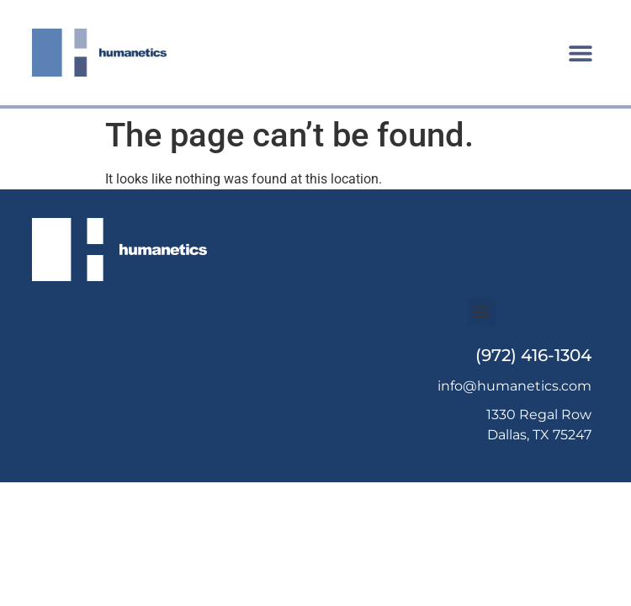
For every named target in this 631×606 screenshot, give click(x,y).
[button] (581, 53)
